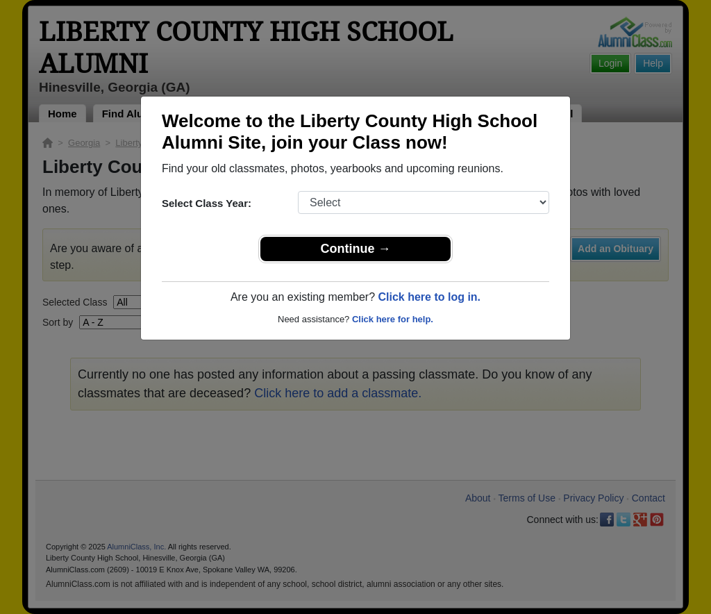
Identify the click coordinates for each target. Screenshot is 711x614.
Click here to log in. (429, 297)
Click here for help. (392, 319)
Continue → (356, 249)
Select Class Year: (206, 203)
